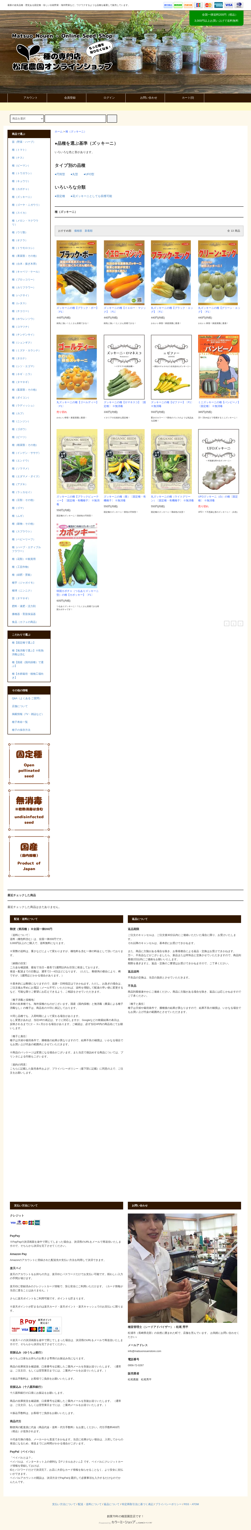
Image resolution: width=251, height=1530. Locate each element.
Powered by (125, 1523)
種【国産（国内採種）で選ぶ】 (28, 664)
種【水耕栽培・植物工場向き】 (28, 675)
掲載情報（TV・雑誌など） (28, 714)
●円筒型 (60, 174)
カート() (184, 97)
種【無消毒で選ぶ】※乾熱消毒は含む (28, 652)
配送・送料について (90, 1504)
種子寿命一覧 (20, 722)
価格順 (78, 230)
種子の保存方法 (21, 730)
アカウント (27, 97)
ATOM (195, 1504)
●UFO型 (89, 174)
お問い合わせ (145, 97)
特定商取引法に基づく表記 (137, 1504)
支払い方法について (64, 1504)
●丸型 (74, 174)
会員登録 (66, 97)
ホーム (59, 131)
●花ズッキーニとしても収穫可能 (91, 196)
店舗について (20, 706)
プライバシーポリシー (168, 1504)
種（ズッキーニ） (76, 131)
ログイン (106, 97)
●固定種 (60, 196)
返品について (112, 1504)
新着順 (89, 230)
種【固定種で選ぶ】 (24, 642)
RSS (186, 1504)
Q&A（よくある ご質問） (27, 698)
